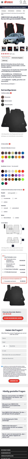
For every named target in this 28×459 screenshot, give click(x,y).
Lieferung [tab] (4, 60)
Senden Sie (14, 381)
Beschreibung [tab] (5, 57)
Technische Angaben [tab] (17, 57)
